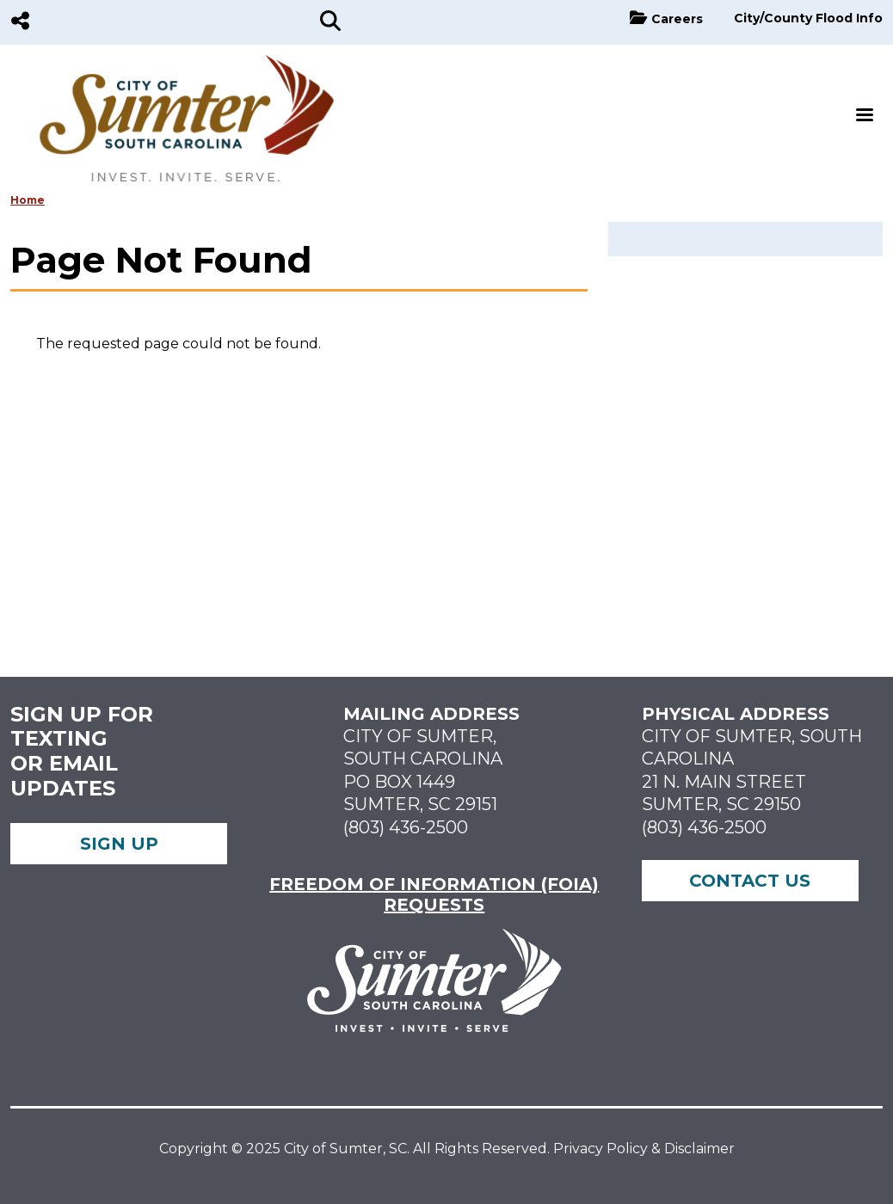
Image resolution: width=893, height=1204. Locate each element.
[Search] (330, 22)
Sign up (119, 843)
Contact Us (749, 880)
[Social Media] (20, 22)
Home (27, 200)
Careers (677, 19)
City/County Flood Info (808, 18)
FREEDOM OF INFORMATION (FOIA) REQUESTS (434, 894)
